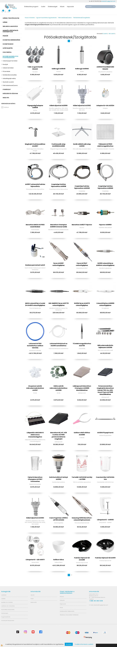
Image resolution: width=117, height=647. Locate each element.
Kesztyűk (5, 64)
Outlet (43, 6)
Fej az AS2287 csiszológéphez (58, 264)
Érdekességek (52, 6)
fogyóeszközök (5, 617)
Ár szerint (105, 33)
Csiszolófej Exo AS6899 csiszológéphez (105, 304)
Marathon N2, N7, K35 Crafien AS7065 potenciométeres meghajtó (58, 436)
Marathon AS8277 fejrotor (82, 225)
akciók (32, 595)
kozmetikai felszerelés (7, 609)
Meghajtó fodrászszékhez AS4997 (35, 145)
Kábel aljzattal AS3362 (82, 105)
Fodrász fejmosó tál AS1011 (105, 558)
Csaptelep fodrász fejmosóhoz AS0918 (58, 185)
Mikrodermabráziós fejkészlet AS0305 (105, 346)
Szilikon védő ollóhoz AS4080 (82, 434)
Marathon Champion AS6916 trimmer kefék (58, 226)
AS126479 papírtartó (105, 433)
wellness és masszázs (8, 606)
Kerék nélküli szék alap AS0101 (82, 145)
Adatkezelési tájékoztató (67, 611)
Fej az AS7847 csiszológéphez (82, 264)
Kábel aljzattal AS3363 (35, 518)
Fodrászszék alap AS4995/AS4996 (58, 145)
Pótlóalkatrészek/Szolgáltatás (81, 17)
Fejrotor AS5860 (105, 225)
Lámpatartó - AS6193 (105, 520)
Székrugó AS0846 (58, 69)
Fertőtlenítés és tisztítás (10, 75)
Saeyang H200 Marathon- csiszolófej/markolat (82, 519)
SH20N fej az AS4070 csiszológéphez (82, 304)
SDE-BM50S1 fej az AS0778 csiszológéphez (59, 304)
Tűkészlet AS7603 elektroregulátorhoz (105, 145)
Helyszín (62, 600)
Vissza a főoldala (30, 17)
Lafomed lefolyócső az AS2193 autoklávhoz (58, 345)
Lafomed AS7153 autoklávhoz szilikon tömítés (35, 346)
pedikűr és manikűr (7, 602)
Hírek (61, 607)
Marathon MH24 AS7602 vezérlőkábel (35, 226)
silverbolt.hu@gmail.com (108, 1)
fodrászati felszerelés (7, 620)
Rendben (69, 644)
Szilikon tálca (58, 560)
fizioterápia (4, 613)
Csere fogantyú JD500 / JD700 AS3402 (58, 519)
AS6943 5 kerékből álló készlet (105, 68)
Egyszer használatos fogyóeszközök (46, 17)
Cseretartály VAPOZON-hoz (105, 478)
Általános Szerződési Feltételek (69, 615)
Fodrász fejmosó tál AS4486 (82, 559)
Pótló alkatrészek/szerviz (10, 85)
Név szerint (112, 33)
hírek (32, 599)
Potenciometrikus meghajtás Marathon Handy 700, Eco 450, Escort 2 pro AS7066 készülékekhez (105, 390)
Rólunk (62, 6)
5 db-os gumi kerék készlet (35, 68)
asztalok (3, 595)
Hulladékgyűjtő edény (9, 78)
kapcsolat (33, 602)
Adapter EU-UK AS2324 (105, 105)
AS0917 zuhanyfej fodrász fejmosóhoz (35, 185)
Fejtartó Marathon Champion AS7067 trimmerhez (35, 479)
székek (3, 599)
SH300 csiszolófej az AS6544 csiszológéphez (105, 264)
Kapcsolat (70, 6)
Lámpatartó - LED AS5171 (35, 560)
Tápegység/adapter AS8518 (35, 106)
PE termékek (6, 71)
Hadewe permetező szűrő (35, 265)
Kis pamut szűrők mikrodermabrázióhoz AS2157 (35, 388)
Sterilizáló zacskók (8, 82)
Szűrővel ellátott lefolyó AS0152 (58, 478)
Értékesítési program (31, 6)
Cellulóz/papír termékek (10, 61)
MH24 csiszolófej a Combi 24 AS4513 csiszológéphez (35, 304)
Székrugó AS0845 (82, 69)
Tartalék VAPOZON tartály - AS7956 (82, 478)
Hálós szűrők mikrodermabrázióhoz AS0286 (58, 388)
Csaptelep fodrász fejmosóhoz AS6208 (82, 187)
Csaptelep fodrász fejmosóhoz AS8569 (105, 187)
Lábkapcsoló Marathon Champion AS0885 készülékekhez (82, 388)
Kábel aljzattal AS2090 (58, 105)
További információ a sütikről (84, 644)
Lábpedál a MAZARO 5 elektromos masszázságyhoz (35, 435)
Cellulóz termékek (8, 68)
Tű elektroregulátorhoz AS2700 (82, 345)
